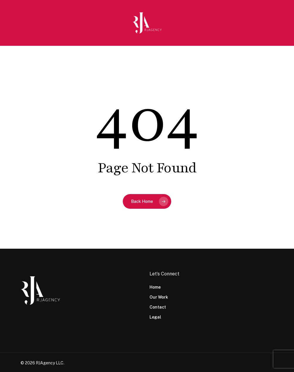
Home (155, 287)
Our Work (158, 297)
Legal (155, 317)
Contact (157, 307)
